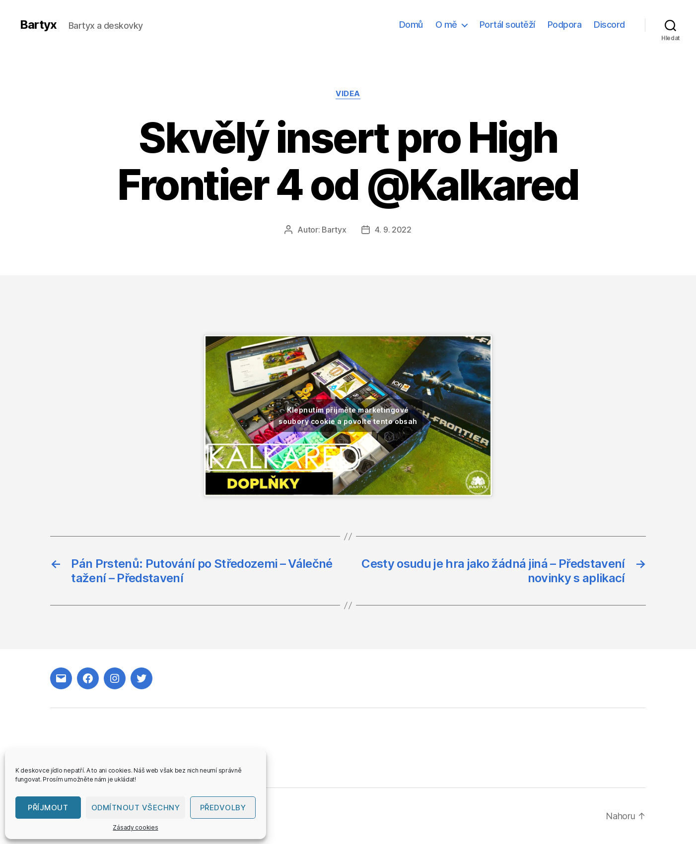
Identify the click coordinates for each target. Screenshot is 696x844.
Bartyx (38, 25)
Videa (348, 93)
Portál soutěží (507, 24)
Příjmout (48, 807)
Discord (609, 24)
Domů (411, 24)
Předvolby (223, 807)
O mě (446, 24)
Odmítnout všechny (135, 807)
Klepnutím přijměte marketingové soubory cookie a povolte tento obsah (348, 415)
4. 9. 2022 (393, 230)
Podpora (565, 24)
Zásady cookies (135, 827)
